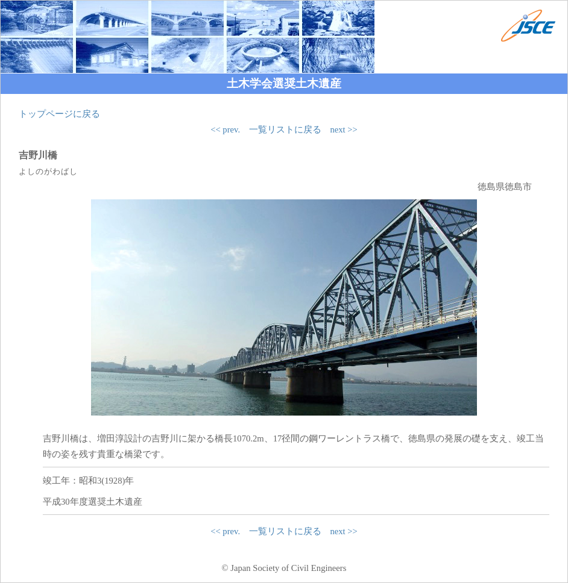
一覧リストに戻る (285, 129)
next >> (343, 129)
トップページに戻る (59, 114)
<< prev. (225, 129)
